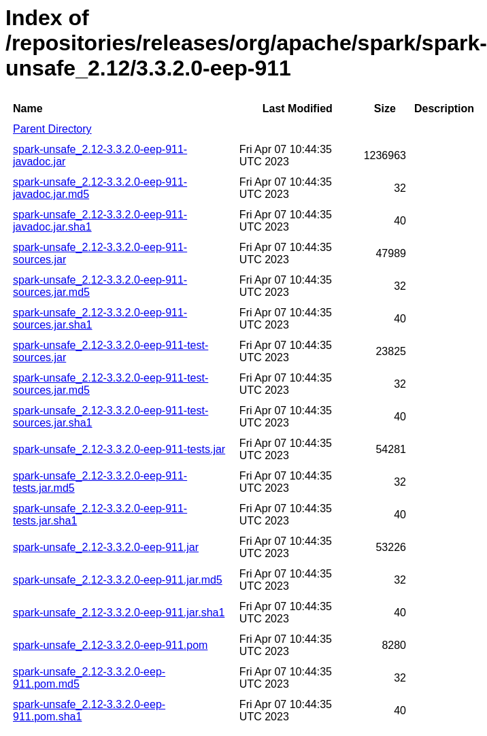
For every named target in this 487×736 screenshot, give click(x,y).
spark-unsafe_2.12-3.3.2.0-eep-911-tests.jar (119, 449)
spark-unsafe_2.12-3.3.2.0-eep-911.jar (106, 547)
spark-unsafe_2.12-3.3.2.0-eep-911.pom (110, 645)
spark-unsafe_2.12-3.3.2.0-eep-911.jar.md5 (117, 580)
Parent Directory (52, 129)
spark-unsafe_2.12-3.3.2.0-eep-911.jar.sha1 (118, 612)
